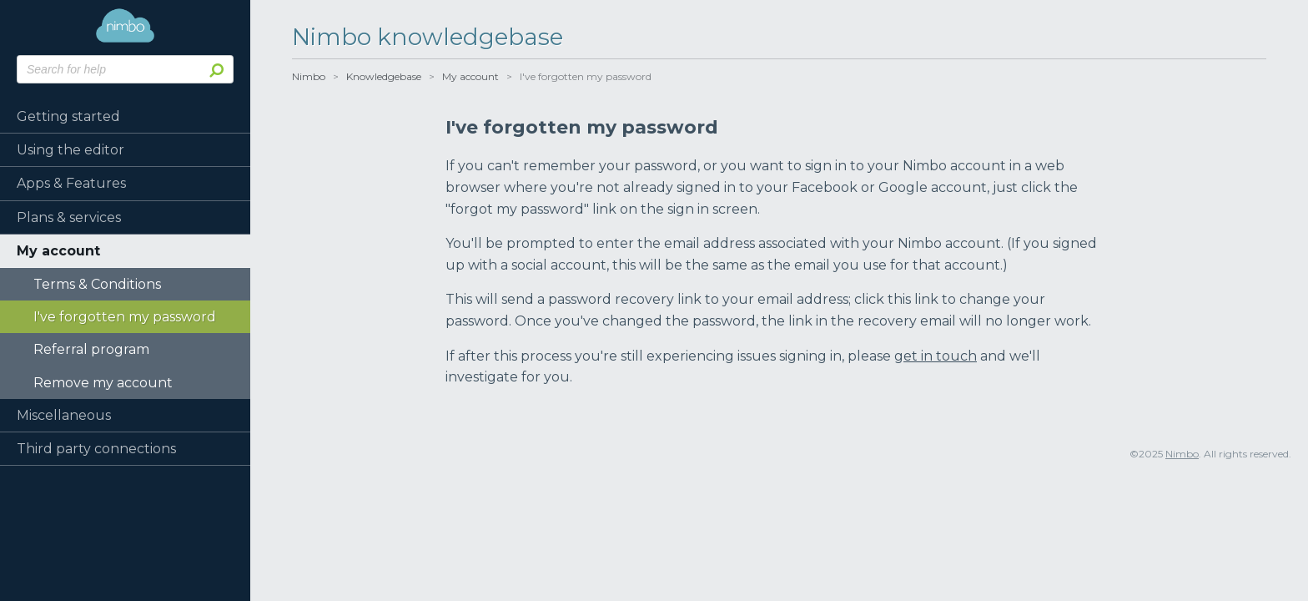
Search (214, 69)
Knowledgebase (383, 76)
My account (58, 251)
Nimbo (125, 25)
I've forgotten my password (124, 317)
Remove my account (103, 383)
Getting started (68, 116)
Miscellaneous (64, 415)
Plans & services (69, 217)
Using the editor (70, 150)
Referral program (91, 349)
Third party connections (96, 449)
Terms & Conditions (97, 284)
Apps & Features (71, 183)
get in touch (935, 356)
